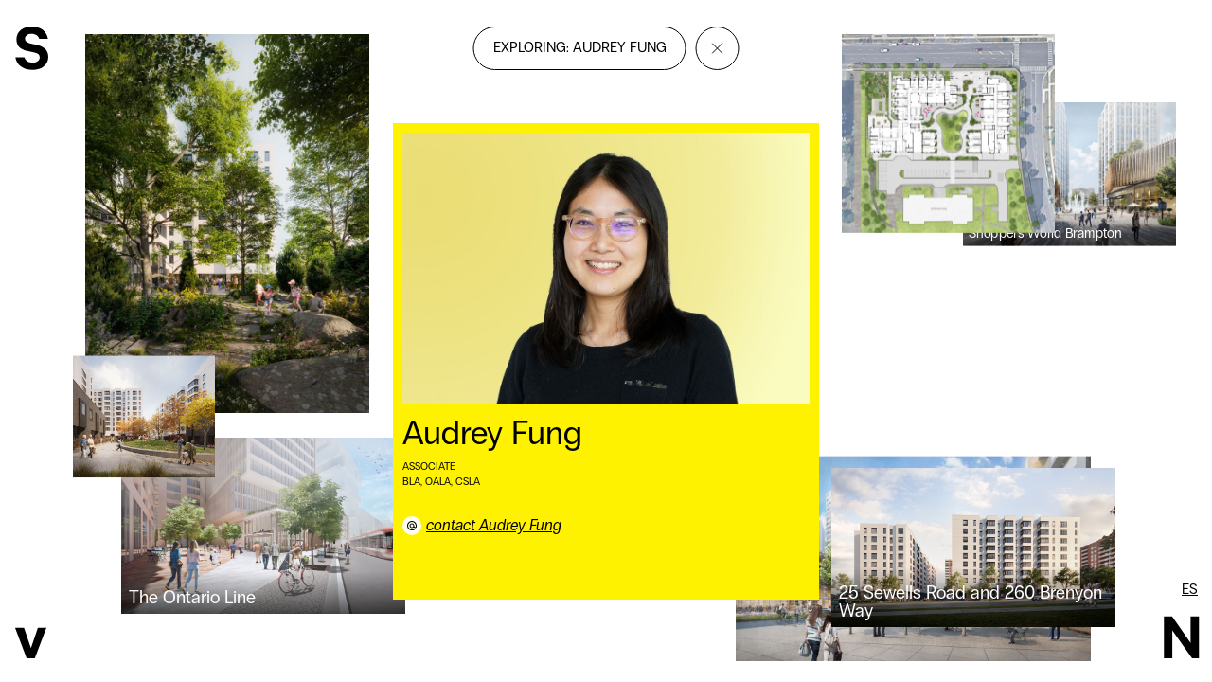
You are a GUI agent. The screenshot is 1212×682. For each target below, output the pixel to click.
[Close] (718, 48)
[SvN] (31, 51)
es (1190, 589)
